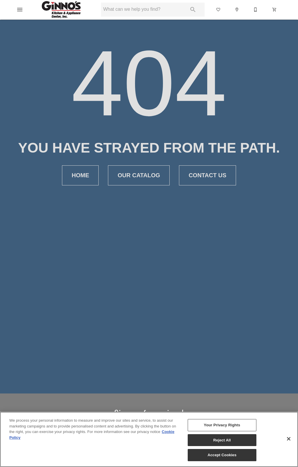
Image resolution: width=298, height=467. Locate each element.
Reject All (222, 440)
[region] (149, 439)
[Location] (237, 9)
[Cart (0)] (275, 9)
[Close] (288, 438)
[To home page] (61, 9)
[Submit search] (193, 9)
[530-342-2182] (256, 9)
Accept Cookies (221, 455)
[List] (218, 9)
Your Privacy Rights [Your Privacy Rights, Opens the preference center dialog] (222, 425)
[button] (19, 9)
